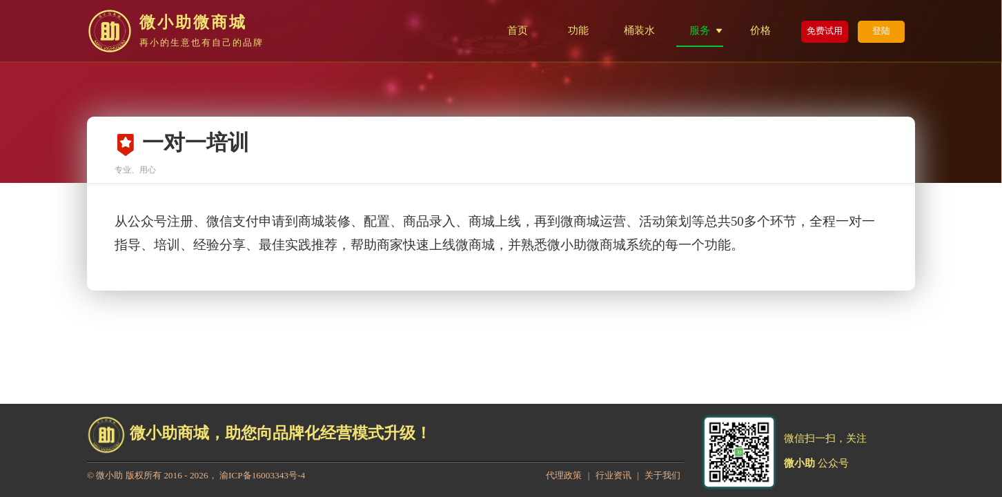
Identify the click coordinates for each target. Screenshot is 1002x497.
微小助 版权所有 (128, 475)
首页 (517, 30)
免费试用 (825, 31)
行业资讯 (613, 475)
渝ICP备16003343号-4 (262, 475)
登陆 (881, 31)
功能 (578, 30)
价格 (760, 30)
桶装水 (639, 30)
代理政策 (564, 475)
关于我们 (662, 475)
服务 (699, 30)
